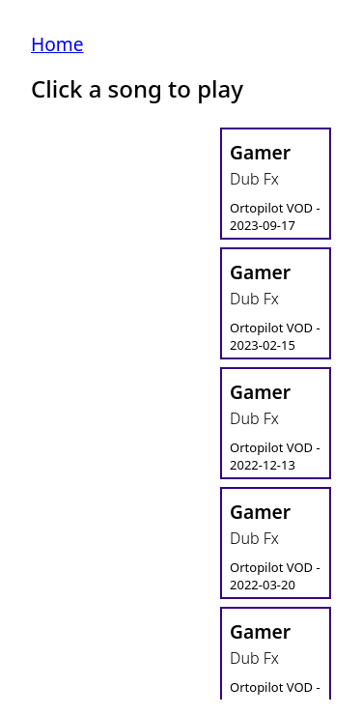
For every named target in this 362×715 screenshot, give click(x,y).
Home (57, 44)
